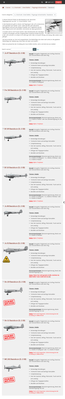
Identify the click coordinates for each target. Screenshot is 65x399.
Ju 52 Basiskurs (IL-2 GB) (14, 243)
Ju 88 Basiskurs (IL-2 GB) (14, 206)
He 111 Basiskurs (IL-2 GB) (14, 320)
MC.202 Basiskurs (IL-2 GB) (15, 359)
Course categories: (7, 14)
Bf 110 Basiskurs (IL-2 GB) (14, 167)
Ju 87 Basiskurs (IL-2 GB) (14, 53)
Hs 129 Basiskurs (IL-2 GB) (15, 282)
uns (50, 277)
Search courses (6, 49)
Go (34, 49)
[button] (42, 2)
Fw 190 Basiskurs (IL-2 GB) (15, 90)
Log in (59, 2)
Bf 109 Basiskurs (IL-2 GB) (14, 129)
